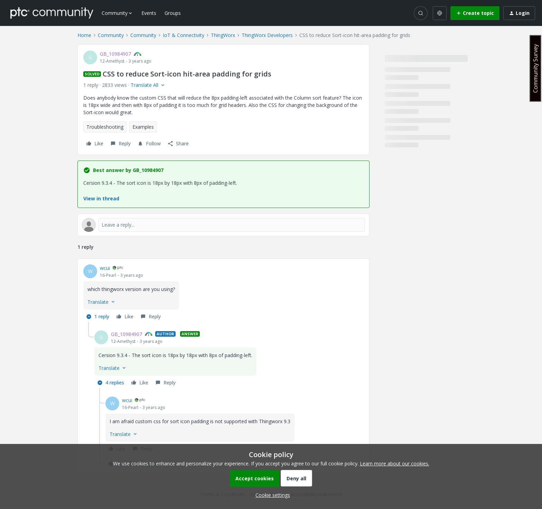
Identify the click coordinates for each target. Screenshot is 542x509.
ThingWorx (223, 35)
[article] (223, 293)
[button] (474, 13)
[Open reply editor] (223, 225)
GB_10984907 (115, 54)
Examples (143, 127)
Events (148, 13)
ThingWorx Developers (267, 35)
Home (84, 35)
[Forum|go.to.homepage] (51, 12)
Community (111, 35)
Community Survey (535, 68)
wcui (105, 268)
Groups (173, 13)
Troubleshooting (104, 127)
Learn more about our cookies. (394, 463)
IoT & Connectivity (183, 35)
